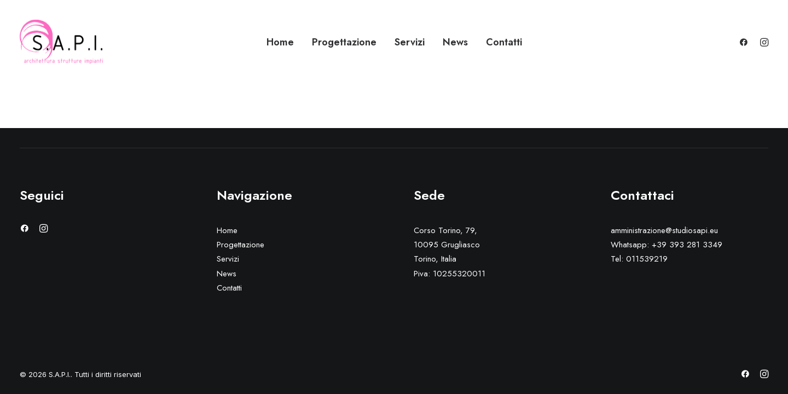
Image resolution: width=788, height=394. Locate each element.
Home (280, 42)
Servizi (410, 42)
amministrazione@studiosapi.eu (664, 230)
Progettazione (344, 42)
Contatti (504, 42)
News (455, 42)
